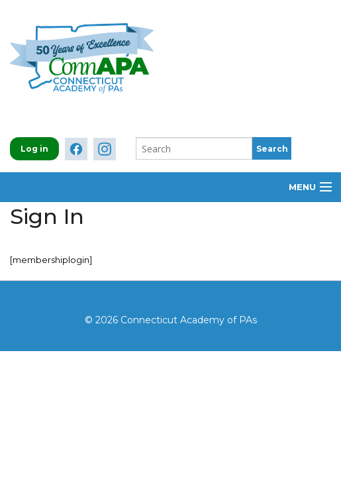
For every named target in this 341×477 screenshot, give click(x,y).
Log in (34, 149)
